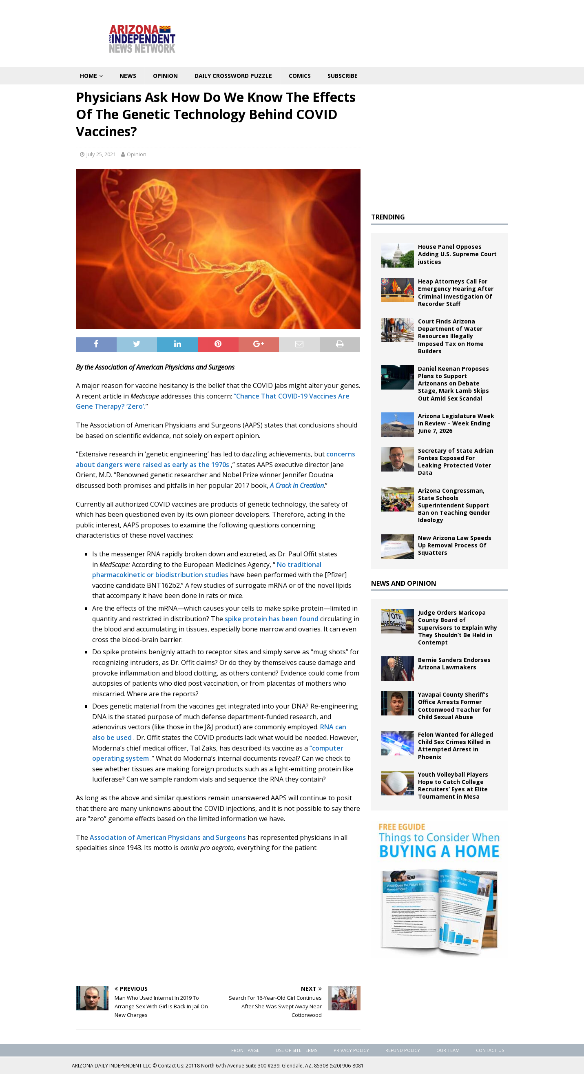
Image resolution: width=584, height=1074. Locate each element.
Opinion (165, 76)
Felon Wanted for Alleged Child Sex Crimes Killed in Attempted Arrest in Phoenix (455, 746)
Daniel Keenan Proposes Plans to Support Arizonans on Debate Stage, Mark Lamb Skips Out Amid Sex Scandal (453, 383)
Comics (300, 76)
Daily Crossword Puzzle (233, 76)
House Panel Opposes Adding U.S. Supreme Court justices (457, 254)
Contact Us (490, 1050)
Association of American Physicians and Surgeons (168, 837)
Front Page (245, 1050)
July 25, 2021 (101, 154)
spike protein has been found (272, 618)
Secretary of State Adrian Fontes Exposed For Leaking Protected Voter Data (455, 462)
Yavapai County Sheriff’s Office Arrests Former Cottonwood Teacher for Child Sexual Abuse (454, 706)
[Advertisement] (218, 918)
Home (88, 76)
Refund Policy (402, 1050)
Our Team (448, 1050)
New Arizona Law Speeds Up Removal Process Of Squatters (454, 545)
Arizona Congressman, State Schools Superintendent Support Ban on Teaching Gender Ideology (454, 505)
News (127, 76)
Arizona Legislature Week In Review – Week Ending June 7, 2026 (456, 423)
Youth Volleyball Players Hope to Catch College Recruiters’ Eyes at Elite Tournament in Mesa (453, 786)
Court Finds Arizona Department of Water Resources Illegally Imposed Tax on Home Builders (451, 336)
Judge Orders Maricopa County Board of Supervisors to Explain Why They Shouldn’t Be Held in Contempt (457, 627)
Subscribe (342, 76)
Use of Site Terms (296, 1050)
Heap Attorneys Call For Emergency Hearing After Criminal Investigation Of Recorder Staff (455, 292)
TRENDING (388, 217)
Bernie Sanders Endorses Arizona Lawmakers (454, 663)
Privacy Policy (351, 1050)
